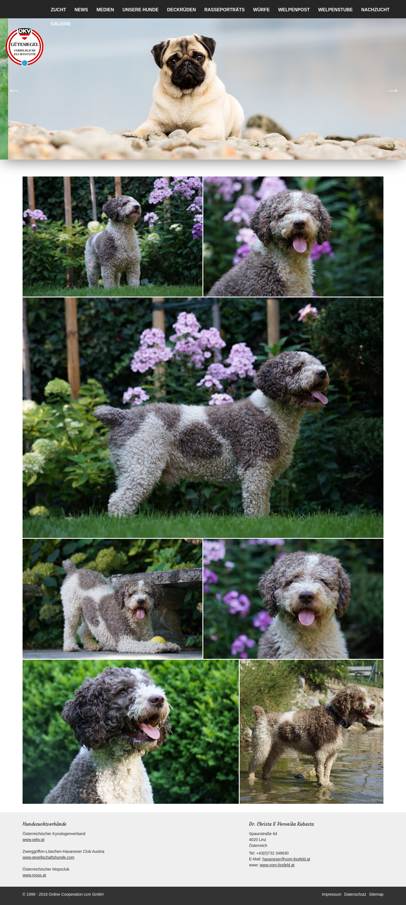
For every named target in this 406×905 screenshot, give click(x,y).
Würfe (261, 9)
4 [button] (199, 154)
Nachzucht (375, 9)
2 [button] (182, 154)
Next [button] (389, 86)
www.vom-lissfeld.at (277, 865)
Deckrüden (181, 9)
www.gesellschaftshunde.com (48, 857)
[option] (203, 86)
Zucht (58, 9)
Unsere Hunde (140, 9)
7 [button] (224, 154)
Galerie (61, 23)
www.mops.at (34, 875)
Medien (105, 9)
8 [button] (232, 154)
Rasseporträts (224, 9)
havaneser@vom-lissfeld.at (286, 859)
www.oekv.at (34, 839)
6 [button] (216, 154)
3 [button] (190, 154)
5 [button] (207, 154)
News (81, 9)
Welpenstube (335, 9)
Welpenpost (294, 9)
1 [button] (173, 154)
